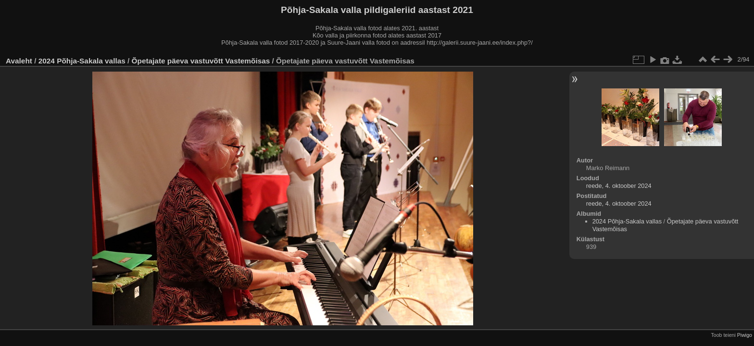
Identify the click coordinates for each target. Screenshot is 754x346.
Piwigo (744, 335)
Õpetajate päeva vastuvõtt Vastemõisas (201, 61)
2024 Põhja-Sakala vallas (82, 61)
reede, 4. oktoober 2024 (619, 185)
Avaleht (19, 61)
